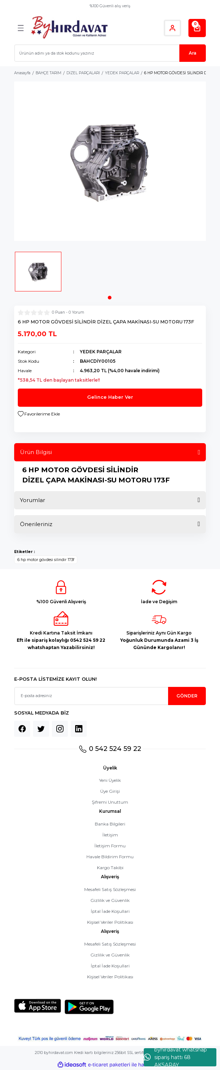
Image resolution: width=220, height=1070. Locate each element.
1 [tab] (109, 297)
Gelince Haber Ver (110, 397)
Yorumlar (32, 500)
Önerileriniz (36, 524)
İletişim (110, 835)
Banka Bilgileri (110, 824)
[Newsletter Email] (110, 696)
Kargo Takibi (110, 867)
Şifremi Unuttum (110, 802)
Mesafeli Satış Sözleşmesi (110, 889)
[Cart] (197, 28)
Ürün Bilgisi (36, 452)
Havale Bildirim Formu (110, 856)
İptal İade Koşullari (110, 911)
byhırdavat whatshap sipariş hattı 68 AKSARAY (175, 1057)
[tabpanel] (38, 274)
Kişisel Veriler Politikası (110, 922)
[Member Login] (172, 28)
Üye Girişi (110, 791)
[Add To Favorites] (39, 414)
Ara (192, 53)
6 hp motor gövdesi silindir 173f (45, 559)
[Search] (110, 53)
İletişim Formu (110, 845)
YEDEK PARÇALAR (101, 351)
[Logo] (69, 28)
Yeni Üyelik (110, 780)
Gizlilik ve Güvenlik (110, 900)
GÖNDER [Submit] (186, 696)
